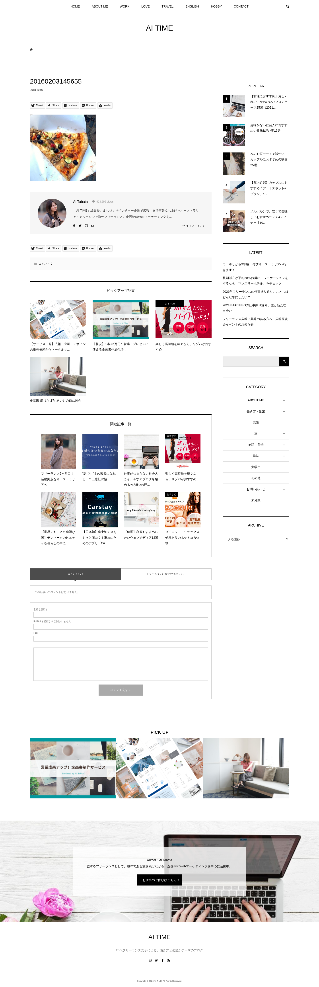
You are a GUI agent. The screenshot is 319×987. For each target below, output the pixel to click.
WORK (125, 6)
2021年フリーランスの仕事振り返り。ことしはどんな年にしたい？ (255, 294)
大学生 (256, 467)
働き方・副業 (256, 411)
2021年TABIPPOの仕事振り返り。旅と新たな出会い (254, 307)
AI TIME (159, 28)
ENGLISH (192, 6)
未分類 (256, 500)
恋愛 (256, 422)
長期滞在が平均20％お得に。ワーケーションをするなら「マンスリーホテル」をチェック (255, 280)
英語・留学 (256, 445)
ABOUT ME (100, 6)
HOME (75, 6)
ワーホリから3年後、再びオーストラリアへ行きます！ (254, 266)
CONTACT (241, 6)
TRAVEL (167, 6)
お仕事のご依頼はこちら (159, 880)
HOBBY (216, 6)
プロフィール (191, 226)
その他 (256, 478)
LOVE (145, 6)
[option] (73, 768)
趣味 (256, 456)
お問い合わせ (256, 489)
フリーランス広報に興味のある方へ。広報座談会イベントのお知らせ (255, 321)
